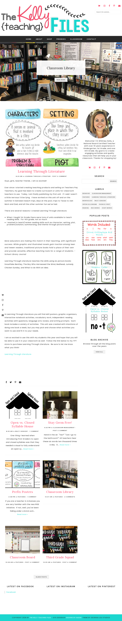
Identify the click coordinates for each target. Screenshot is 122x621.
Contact (91, 39)
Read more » (28, 449)
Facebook (11, 592)
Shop (49, 39)
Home (28, 39)
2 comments (69, 497)
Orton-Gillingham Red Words (99, 233)
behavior (86, 193)
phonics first (104, 204)
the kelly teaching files (40, 618)
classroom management (64, 427)
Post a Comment (59, 176)
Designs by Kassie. (74, 618)
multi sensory (21, 431)
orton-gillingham (90, 204)
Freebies (61, 39)
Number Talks (99, 267)
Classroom (76, 39)
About (39, 39)
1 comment (34, 431)
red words (95, 208)
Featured (22, 497)
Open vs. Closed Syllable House (99, 310)
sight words (107, 208)
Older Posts (41, 577)
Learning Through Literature (18, 354)
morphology (87, 200)
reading (86, 208)
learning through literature (38, 176)
